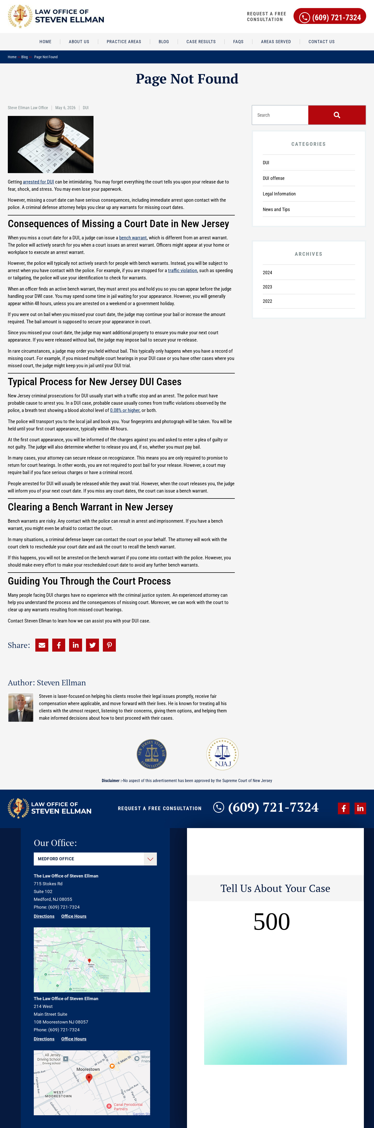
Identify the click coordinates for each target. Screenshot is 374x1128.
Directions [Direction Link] (44, 916)
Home (45, 41)
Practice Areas (124, 41)
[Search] (337, 115)
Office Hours (73, 916)
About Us (79, 41)
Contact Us (322, 41)
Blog (164, 41)
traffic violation (182, 270)
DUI (86, 107)
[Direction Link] (92, 990)
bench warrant (133, 238)
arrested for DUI (38, 182)
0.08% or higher (124, 410)
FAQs (238, 41)
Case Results (201, 41)
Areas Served (276, 41)
